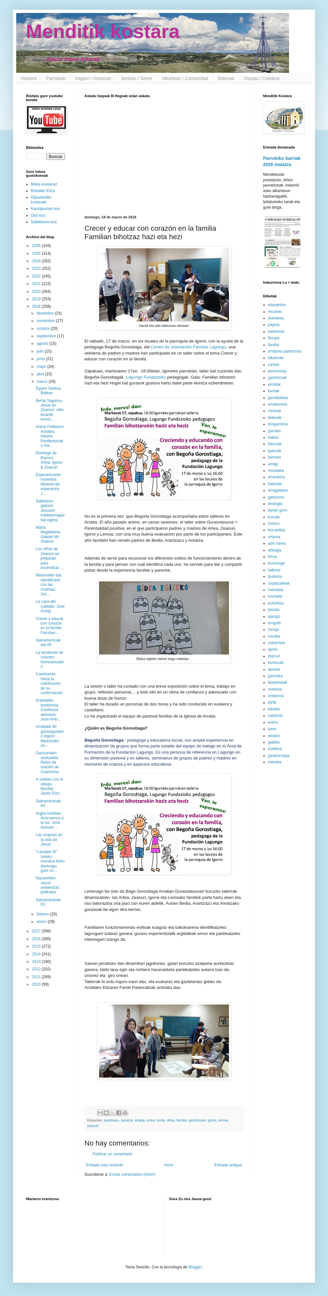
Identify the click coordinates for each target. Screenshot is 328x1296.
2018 (37, 306)
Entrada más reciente (104, 1165)
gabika (273, 742)
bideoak (275, 417)
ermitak (274, 384)
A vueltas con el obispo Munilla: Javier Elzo (49, 786)
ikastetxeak (277, 682)
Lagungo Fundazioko (146, 377)
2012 (37, 969)
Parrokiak (55, 78)
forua (272, 556)
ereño (273, 722)
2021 (37, 283)
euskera (275, 748)
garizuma (276, 497)
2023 (37, 268)
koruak (274, 517)
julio (41, 351)
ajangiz (274, 616)
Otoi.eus (38, 215)
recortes (275, 311)
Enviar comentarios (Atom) (132, 1174)
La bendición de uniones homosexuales (50, 659)
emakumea (277, 404)
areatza (126, 1120)
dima (170, 1120)
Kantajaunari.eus (45, 208)
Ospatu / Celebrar (262, 78)
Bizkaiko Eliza (43, 190)
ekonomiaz (277, 371)
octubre (44, 328)
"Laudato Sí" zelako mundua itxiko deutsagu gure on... (50, 861)
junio (41, 358)
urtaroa (274, 537)
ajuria (272, 649)
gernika (274, 431)
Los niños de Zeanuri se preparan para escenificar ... (50, 558)
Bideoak (226, 78)
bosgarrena (278, 424)
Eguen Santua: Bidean (48, 390)
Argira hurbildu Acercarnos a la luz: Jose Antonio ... (50, 820)
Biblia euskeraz (44, 184)
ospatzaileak (279, 583)
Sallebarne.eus (44, 222)
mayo (42, 366)
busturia (275, 576)
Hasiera (28, 78)
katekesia (276, 331)
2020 (37, 291)
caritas (273, 364)
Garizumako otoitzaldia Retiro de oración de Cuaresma (47, 762)
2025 (37, 253)
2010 (37, 984)
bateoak (275, 484)
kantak (273, 391)
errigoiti (274, 623)
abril (41, 374)
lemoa (223, 1120)
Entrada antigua (228, 1165)
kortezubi (276, 662)
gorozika (275, 676)
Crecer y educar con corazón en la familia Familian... (49, 625)
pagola (274, 324)
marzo (43, 381)
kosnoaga (276, 563)
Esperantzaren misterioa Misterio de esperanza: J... (48, 484)
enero (42, 921)
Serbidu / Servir (136, 78)
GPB (272, 702)
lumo (272, 729)
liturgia (273, 338)
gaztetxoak (197, 1120)
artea (150, 1120)
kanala (273, 609)
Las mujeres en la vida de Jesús (49, 840)
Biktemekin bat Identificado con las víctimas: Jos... (48, 584)
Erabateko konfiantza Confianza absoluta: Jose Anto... (48, 709)
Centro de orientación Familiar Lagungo (188, 346)
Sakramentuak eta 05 (48, 642)
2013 (37, 961)
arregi (273, 464)
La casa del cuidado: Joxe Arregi (50, 606)
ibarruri (274, 656)
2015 (37, 946)
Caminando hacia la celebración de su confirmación (49, 683)
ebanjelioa (277, 305)
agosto (43, 343)
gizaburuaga (278, 755)
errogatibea (278, 490)
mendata (275, 590)
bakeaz (274, 570)
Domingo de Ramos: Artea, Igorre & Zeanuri (49, 460)
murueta (275, 596)
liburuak (275, 444)
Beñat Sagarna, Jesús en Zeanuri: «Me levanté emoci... (50, 410)
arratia (139, 1120)
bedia (161, 1120)
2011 (37, 977)
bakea (273, 437)
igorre (212, 1120)
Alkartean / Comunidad (185, 78)
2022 (37, 276)
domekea (276, 318)
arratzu (274, 735)
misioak (274, 410)
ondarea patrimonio (284, 351)
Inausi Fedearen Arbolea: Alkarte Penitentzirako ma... (50, 436)
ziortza (273, 523)
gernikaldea (278, 397)
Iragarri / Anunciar (93, 78)
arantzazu (111, 1120)
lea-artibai (276, 530)
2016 (37, 939)
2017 (37, 931)
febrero (43, 914)
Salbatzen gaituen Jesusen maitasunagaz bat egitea (50, 510)
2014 (37, 954)
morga (273, 629)
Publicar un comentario (112, 1154)
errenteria (276, 477)
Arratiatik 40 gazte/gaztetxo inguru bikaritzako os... (50, 736)
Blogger (195, 1267)
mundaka (276, 470)
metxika (274, 762)
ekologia (275, 503)
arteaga (274, 550)
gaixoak (274, 450)
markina (275, 689)
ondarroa (276, 695)
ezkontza (276, 603)
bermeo (274, 457)
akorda (274, 669)
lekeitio (274, 709)
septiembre (47, 336)
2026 (37, 245)
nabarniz (275, 715)
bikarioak (276, 358)
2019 (37, 299)
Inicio (168, 1165)
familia (182, 1120)
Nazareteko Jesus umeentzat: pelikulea (48, 885)
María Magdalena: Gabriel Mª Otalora (48, 534)
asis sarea (277, 543)
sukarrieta (276, 643)
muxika (274, 636)
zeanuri (92, 1126)
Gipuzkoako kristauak (41, 199)
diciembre (46, 313)
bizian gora (277, 510)
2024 (37, 261)
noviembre (46, 320)
